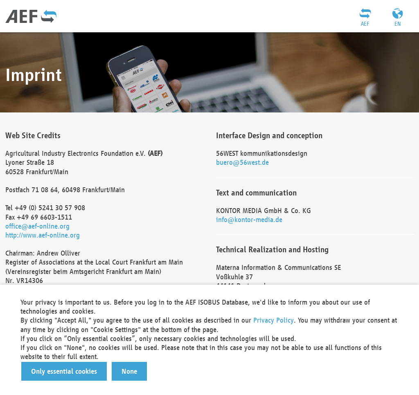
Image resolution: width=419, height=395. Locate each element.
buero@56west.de (242, 162)
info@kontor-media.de (249, 219)
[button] (64, 371)
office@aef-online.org (37, 226)
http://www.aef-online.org (42, 235)
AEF (365, 23)
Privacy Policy (273, 320)
